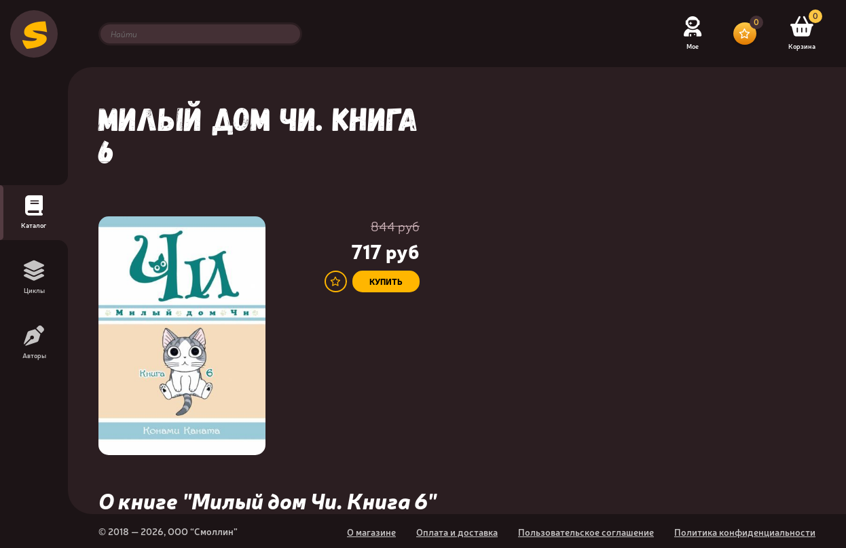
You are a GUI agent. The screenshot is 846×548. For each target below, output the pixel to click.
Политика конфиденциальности (744, 532)
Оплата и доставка (457, 532)
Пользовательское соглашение (586, 532)
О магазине (371, 532)
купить (386, 281)
